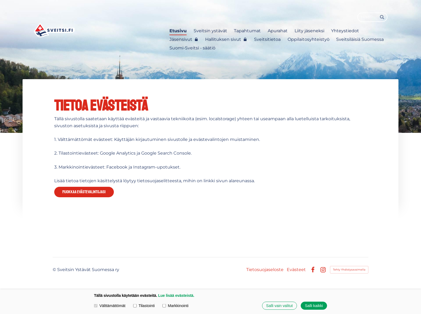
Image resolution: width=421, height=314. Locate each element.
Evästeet (296, 270)
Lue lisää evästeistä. (176, 295)
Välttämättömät (109, 306)
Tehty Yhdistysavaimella (349, 269)
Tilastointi (144, 306)
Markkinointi (175, 306)
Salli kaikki (314, 306)
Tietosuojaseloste (265, 270)
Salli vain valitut (279, 306)
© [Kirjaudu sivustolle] (55, 269)
